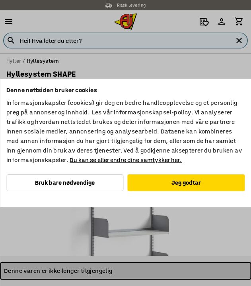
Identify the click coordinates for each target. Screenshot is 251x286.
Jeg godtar (186, 182)
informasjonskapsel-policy (152, 112)
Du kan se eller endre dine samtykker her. (126, 160)
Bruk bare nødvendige (65, 182)
